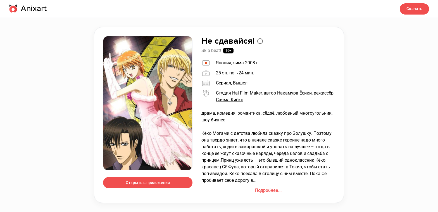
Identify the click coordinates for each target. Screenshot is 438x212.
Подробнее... (268, 190)
